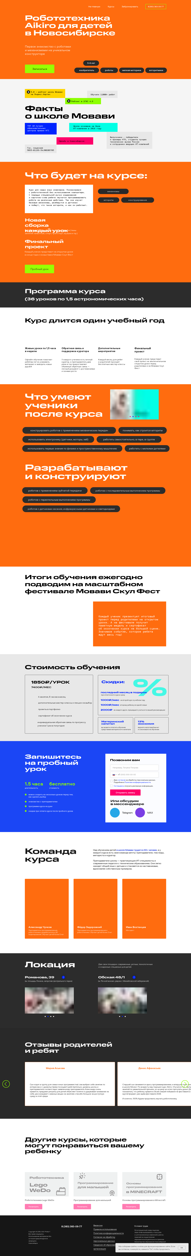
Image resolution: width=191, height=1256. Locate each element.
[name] (134, 768)
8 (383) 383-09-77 (71, 1226)
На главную (94, 6)
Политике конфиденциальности (138, 782)
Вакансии (98, 1225)
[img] (34, 6)
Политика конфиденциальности (108, 1233)
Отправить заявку (125, 792)
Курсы (111, 6)
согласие (121, 780)
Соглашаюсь (119, 786)
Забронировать (130, 6)
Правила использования (105, 1229)
